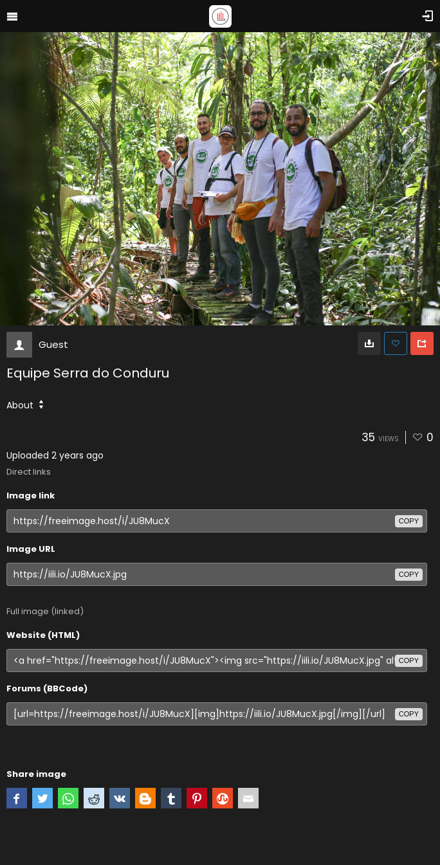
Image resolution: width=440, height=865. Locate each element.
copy (409, 521)
